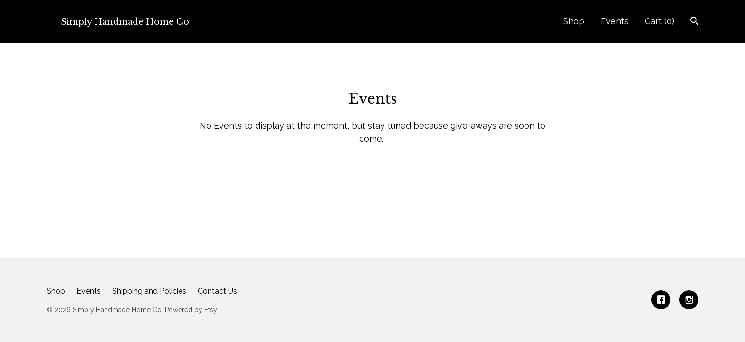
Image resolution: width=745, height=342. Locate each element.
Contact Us (217, 290)
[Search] (694, 22)
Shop (573, 21)
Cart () (659, 21)
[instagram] (688, 299)
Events (615, 21)
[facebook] (660, 299)
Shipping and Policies (149, 290)
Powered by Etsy (191, 310)
